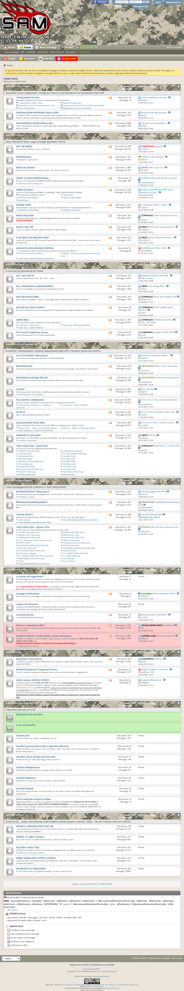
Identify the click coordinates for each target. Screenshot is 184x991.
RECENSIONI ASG (24, 366)
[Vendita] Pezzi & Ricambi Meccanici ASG (36, 756)
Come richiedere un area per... (155, 97)
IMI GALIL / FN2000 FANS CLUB (31, 461)
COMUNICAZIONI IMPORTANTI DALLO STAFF (37, 112)
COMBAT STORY (23, 205)
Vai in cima (177, 958)
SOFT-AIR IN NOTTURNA (27, 297)
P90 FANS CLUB (69, 464)
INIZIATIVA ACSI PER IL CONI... (154, 248)
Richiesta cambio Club (165, 636)
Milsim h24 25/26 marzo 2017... (165, 178)
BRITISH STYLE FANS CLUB (73, 532)
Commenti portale (25, 614)
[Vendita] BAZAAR (24, 788)
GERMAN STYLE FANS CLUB (29, 537)
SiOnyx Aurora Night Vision (165, 297)
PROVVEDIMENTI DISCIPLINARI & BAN (34, 123)
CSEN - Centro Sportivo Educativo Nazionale (36, 258)
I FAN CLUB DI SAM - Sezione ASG (32, 446)
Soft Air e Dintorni (15, 135)
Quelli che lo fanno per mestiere (31, 853)
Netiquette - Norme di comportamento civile (36, 105)
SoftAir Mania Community (66, 985)
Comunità (42, 52)
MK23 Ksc (152, 435)
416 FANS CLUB (69, 461)
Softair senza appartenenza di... (161, 227)
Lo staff (66, 47)
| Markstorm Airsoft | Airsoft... (155, 205)
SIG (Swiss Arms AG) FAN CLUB (31, 469)
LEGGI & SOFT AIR (24, 227)
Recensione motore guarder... (167, 377)
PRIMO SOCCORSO (25, 215)
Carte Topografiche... (157, 286)
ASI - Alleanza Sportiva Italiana (31, 253)
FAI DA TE (20, 412)
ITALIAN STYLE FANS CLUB (29, 532)
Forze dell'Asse (69, 561)
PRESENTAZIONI (23, 157)
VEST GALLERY (24, 520)
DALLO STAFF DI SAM (17, 86)
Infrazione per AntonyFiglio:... (154, 123)
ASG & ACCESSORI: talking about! (32, 355)
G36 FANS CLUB (69, 456)
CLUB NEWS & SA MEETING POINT (32, 237)
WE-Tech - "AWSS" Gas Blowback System (79, 428)
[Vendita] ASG (22, 735)
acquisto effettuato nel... (152, 680)
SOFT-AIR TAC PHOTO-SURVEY (30, 307)
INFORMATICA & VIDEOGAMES (31, 868)
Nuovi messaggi (11, 52)
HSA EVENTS (68, 195)
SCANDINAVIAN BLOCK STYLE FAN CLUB (78, 548)
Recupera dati (141, 6)
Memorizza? (122, 6)
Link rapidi (70, 52)
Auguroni (159, 146)
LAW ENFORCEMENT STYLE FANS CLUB (34, 564)
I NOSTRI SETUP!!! (24, 514)
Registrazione (173, 2)
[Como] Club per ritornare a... (161, 237)
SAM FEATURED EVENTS (28, 198)
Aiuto (158, 2)
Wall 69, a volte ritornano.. (153, 157)
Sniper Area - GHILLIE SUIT (29, 325)
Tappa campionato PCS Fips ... (155, 191)
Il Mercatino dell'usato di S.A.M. (22, 703)
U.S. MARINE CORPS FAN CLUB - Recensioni (36, 556)
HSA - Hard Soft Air (25, 275)
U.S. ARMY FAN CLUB (71, 556)
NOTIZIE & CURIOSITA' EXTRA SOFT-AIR (34, 826)
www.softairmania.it (98, 986)
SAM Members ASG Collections (31, 394)
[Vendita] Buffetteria (26, 778)
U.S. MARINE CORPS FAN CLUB (75, 553)
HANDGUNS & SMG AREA (28, 435)
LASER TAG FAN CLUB (27, 472)
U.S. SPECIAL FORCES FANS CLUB (31, 551)
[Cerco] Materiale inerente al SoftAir (33, 799)
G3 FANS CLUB (68, 459)
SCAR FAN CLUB (69, 469)
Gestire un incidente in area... (166, 215)
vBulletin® (97, 969)
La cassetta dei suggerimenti (29, 576)
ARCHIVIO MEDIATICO (71, 210)
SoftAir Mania (154, 958)
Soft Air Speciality (15, 264)
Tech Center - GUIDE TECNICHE (75, 405)
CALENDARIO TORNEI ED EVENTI (32, 195)
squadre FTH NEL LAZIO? (164, 332)
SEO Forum (12, 909)
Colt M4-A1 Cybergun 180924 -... (156, 355)
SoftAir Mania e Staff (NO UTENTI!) (33, 680)
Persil (43, 920)
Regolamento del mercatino (29, 714)
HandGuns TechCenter (27, 440)
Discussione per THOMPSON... (155, 614)
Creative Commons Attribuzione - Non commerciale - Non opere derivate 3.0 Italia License (112, 985)
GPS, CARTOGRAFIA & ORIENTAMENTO (35, 286)
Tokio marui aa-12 (156, 167)
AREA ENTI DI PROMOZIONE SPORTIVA (34, 248)
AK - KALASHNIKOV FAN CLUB (74, 454)
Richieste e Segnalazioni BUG (30, 625)
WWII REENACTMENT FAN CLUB (31, 558)
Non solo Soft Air (15, 815)
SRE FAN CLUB (68, 474)
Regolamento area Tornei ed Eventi (77, 108)
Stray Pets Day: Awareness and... (165, 527)
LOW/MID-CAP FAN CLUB (73, 472)
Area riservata (68, 558)
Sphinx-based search (101, 976)
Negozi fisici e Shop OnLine (29, 659)
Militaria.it (158, 659)
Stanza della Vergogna (27, 553)
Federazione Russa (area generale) (76, 543)
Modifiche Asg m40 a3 (163, 319)
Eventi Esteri (24, 200)
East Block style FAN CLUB (73, 537)
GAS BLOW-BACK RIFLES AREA (30, 422)
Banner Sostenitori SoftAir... (164, 593)
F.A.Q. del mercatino (26, 725)
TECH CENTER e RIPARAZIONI (30, 400)
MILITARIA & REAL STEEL (28, 847)
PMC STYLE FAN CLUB (27, 548)
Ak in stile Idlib (148, 389)
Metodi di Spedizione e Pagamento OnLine (36, 669)
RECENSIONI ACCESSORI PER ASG (32, 377)
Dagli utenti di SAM (16, 569)
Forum (25, 47)
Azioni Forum (56, 52)
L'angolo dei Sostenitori (27, 604)
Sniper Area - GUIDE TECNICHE (31, 328)
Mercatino (26, 59)
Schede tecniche (69, 551)
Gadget (9, 59)
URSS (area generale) (71, 540)
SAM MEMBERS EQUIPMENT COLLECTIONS (80, 520)
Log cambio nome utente (29, 646)
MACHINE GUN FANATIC (72, 451)
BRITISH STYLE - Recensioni (29, 535)
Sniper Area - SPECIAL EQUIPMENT (76, 325)
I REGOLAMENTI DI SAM (27, 97)
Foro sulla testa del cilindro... (167, 400)
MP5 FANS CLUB (25, 459)
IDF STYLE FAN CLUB (71, 545)
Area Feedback (13, 652)
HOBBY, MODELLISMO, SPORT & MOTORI (36, 858)
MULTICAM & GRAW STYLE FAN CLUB (33, 545)
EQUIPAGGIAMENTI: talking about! (33, 491)
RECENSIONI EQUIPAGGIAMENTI (31, 502)
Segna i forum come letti (83, 884)
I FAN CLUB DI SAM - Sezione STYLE (33, 527)
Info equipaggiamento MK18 (154, 491)
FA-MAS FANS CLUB (26, 467)
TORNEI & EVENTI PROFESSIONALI (32, 178)
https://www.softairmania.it (111, 988)
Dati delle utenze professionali (31, 183)
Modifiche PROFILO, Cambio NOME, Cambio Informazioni (43, 636)
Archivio (167, 958)
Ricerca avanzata (174, 47)
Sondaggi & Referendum (28, 593)
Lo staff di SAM (105, 884)
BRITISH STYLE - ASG (71, 535)
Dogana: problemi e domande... (155, 669)
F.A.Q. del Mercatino (27, 108)
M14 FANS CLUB (69, 467)
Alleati (21, 561)
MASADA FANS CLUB (27, 474)
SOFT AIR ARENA (24, 146)
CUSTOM (20, 389)
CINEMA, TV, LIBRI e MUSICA (30, 837)
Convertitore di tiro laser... (164, 412)
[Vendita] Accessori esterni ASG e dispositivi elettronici (42, 746)
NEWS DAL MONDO (25, 167)
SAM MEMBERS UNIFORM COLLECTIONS (35, 522)
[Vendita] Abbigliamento (28, 767)
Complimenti (168, 625)
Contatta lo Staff (139, 958)
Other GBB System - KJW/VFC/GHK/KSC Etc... (36, 430)
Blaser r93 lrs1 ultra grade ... (167, 366)
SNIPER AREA (22, 319)
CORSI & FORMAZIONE (72, 198)
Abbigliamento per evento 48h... (156, 275)
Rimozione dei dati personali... (155, 112)
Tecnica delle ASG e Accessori (21, 344)
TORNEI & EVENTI (24, 190)
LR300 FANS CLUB (26, 456)
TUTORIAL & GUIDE (26, 497)
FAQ (22, 52)
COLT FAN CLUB (25, 454)
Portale (9, 47)
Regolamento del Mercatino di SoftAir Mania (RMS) (83, 105)
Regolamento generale (72, 103)
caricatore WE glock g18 (152, 514)
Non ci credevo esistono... (164, 422)
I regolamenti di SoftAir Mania (31, 103)
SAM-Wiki (45, 59)
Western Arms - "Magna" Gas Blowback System (37, 428)
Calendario (31, 52)
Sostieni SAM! (66, 59)
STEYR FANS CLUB (26, 464)
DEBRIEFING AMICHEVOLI (29, 210)
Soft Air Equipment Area (18, 480)
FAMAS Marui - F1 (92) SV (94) (166, 446)
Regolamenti (87, 47)
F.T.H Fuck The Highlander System (32, 332)
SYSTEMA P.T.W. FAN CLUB (29, 451)
